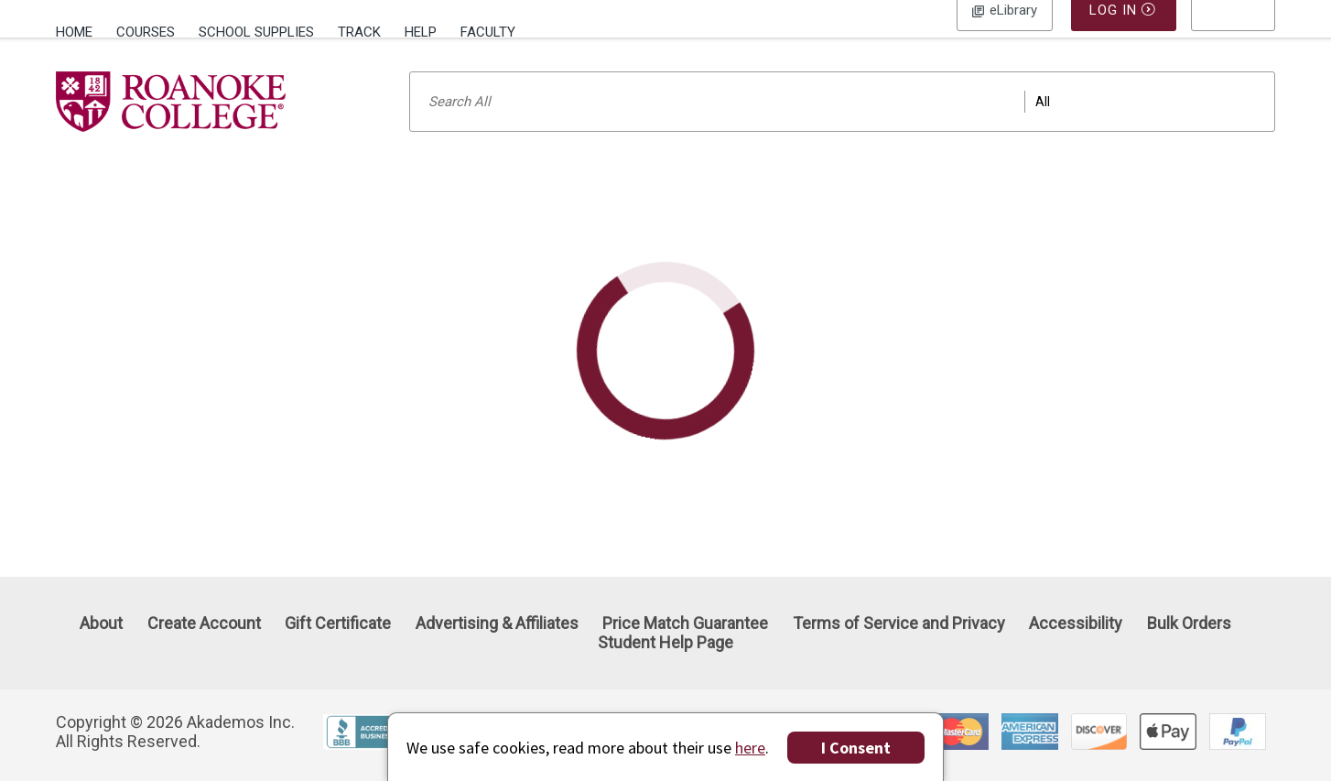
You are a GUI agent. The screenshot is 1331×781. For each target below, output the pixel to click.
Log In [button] (1005, 32)
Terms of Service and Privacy (899, 623)
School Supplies (256, 32)
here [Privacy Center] (750, 747)
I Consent (856, 747)
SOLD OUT (963, 289)
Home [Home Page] (74, 32)
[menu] (1233, 32)
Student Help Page (665, 643)
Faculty (487, 32)
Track (359, 32)
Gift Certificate (338, 623)
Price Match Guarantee (685, 623)
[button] (1233, 32)
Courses (145, 32)
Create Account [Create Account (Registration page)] (204, 623)
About (101, 623)
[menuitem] (80, 30)
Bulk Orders (1189, 623)
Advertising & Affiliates (497, 623)
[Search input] (842, 125)
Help (421, 32)
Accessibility (1075, 623)
